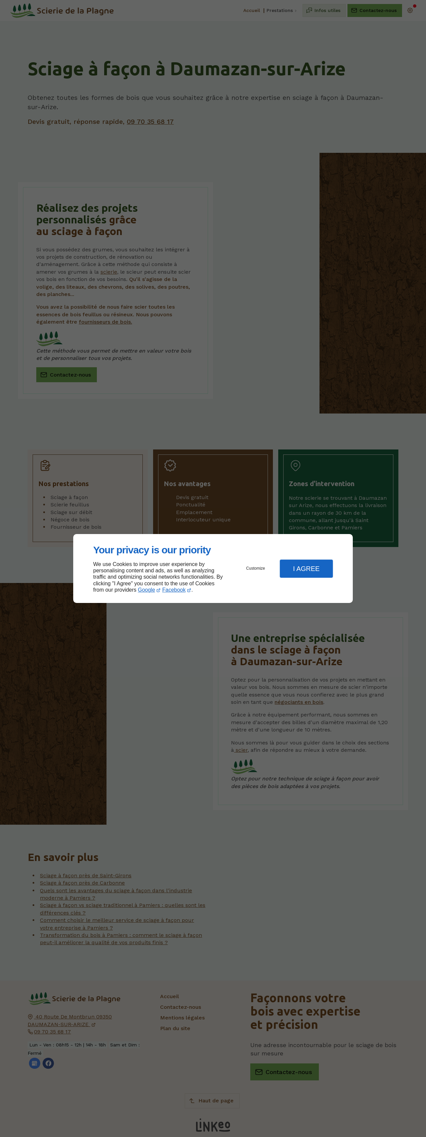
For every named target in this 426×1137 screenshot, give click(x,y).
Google (146, 590)
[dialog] (213, 568)
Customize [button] (255, 568)
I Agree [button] (306, 568)
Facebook (174, 590)
